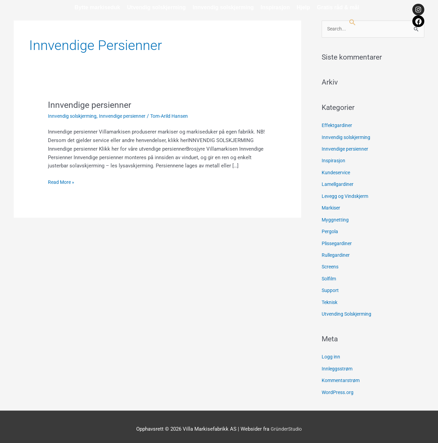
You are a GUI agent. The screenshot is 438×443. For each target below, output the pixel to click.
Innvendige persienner (91, 105)
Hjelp (303, 7)
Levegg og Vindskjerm (347, 195)
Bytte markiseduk (97, 7)
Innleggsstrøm (338, 365)
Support (330, 287)
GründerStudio (286, 424)
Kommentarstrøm (342, 376)
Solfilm (330, 276)
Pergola (330, 230)
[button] (352, 22)
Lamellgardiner (339, 183)
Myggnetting (336, 218)
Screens (331, 264)
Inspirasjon (275, 7)
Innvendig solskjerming (223, 7)
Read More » (62, 181)
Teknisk (330, 299)
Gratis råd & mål (338, 7)
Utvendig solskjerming (156, 7)
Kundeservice (337, 172)
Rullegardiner (336, 253)
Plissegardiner (338, 241)
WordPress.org (339, 388)
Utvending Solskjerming (349, 310)
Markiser (332, 207)
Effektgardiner (338, 126)
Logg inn (331, 353)
